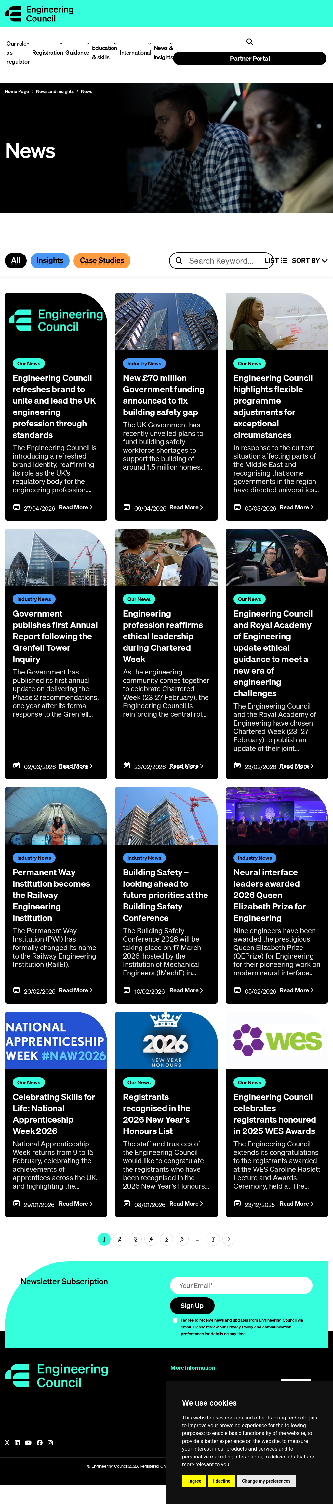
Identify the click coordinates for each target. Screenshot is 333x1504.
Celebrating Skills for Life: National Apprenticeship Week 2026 (52, 1120)
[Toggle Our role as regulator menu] (28, 43)
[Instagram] (50, 1461)
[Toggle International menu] (149, 43)
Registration (45, 52)
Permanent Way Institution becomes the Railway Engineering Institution (47, 906)
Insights (52, 260)
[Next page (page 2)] (228, 1256)
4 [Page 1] (151, 1257)
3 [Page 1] (135, 1257)
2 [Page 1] (119, 1257)
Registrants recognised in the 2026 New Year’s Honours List (161, 1120)
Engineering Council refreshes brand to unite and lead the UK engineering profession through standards (55, 411)
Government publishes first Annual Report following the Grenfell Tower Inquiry (45, 650)
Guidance (75, 52)
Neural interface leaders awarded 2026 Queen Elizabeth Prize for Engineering (273, 901)
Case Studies (108, 260)
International (133, 52)
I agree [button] (194, 1481)
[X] (7, 1461)
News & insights (162, 52)
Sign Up (193, 1323)
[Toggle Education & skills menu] (115, 43)
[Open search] (250, 42)
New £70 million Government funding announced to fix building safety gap (165, 400)
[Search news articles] (221, 261)
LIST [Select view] (276, 261)
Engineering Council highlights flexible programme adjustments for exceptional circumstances (276, 405)
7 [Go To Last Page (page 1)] (213, 1257)
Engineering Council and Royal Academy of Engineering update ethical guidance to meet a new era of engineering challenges (276, 661)
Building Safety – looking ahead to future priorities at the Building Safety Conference (164, 901)
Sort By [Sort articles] (310, 261)
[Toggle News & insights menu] (171, 43)
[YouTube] (28, 1461)
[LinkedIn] (17, 1461)
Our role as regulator (16, 52)
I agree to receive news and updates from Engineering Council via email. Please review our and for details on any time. (242, 1345)
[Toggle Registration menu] (61, 43)
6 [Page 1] (182, 1257)
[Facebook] (40, 1461)
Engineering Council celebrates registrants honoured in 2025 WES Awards (274, 1126)
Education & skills (102, 52)
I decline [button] (221, 1481)
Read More (73, 517)
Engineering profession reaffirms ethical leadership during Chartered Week (162, 645)
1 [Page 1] (104, 1257)
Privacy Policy (240, 1345)
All (16, 260)
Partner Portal (250, 58)
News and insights (55, 91)
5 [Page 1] (166, 1257)
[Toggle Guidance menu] (88, 43)
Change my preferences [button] (266, 1481)
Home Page (17, 91)
